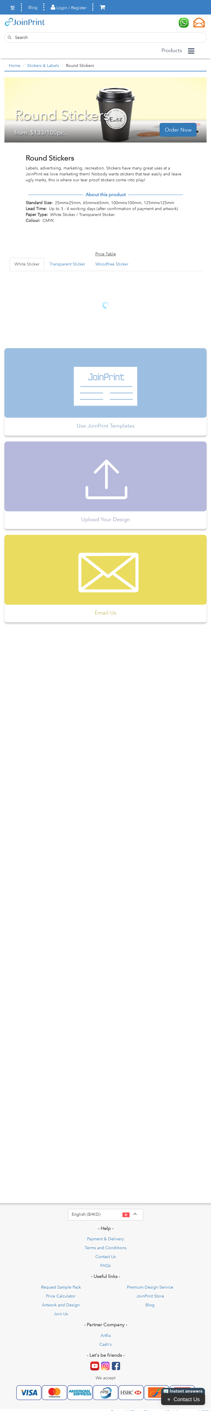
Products (171, 50)
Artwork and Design (61, 1305)
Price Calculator (61, 1296)
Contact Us (105, 1256)
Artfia (106, 1335)
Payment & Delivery (105, 1239)
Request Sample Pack (61, 1287)
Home (14, 65)
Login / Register (68, 7)
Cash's (105, 1344)
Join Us (61, 1313)
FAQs (105, 1265)
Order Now (178, 130)
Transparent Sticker (67, 264)
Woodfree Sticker (111, 264)
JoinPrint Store (150, 1296)
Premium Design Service (150, 1287)
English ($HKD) (107, 1214)
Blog (32, 7)
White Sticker (27, 264)
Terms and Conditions (105, 1247)
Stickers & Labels (43, 65)
